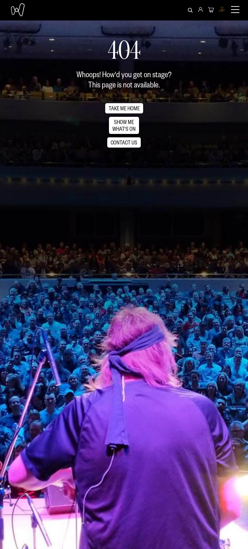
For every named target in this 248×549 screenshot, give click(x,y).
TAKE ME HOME (124, 108)
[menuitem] (200, 10)
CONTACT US (124, 142)
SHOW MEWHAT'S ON (124, 125)
